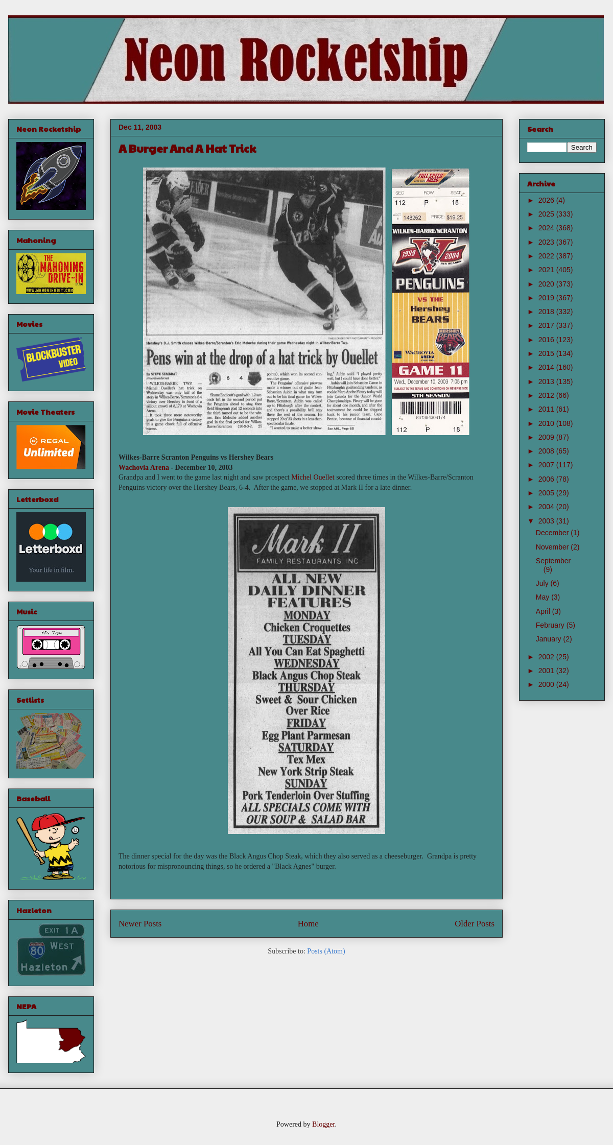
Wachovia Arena (144, 467)
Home (308, 923)
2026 (547, 200)
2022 (547, 256)
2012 (547, 395)
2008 (547, 451)
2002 (547, 657)
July (543, 583)
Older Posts (474, 923)
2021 (547, 270)
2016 (547, 340)
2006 (547, 479)
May (543, 597)
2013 (547, 381)
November (553, 547)
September (553, 561)
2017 (547, 325)
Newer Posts (140, 923)
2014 (547, 367)
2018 (547, 311)
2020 (547, 284)
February (551, 625)
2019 (547, 298)
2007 (547, 465)
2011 (547, 409)
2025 (547, 214)
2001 (547, 670)
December (553, 533)
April (544, 611)
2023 (547, 242)
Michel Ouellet (312, 477)
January (549, 639)
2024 (547, 228)
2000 (547, 684)
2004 (547, 507)
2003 (547, 521)
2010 (547, 423)
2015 (547, 353)
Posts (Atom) (326, 951)
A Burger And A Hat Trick (187, 148)
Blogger (323, 1124)
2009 (547, 437)
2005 (547, 493)
